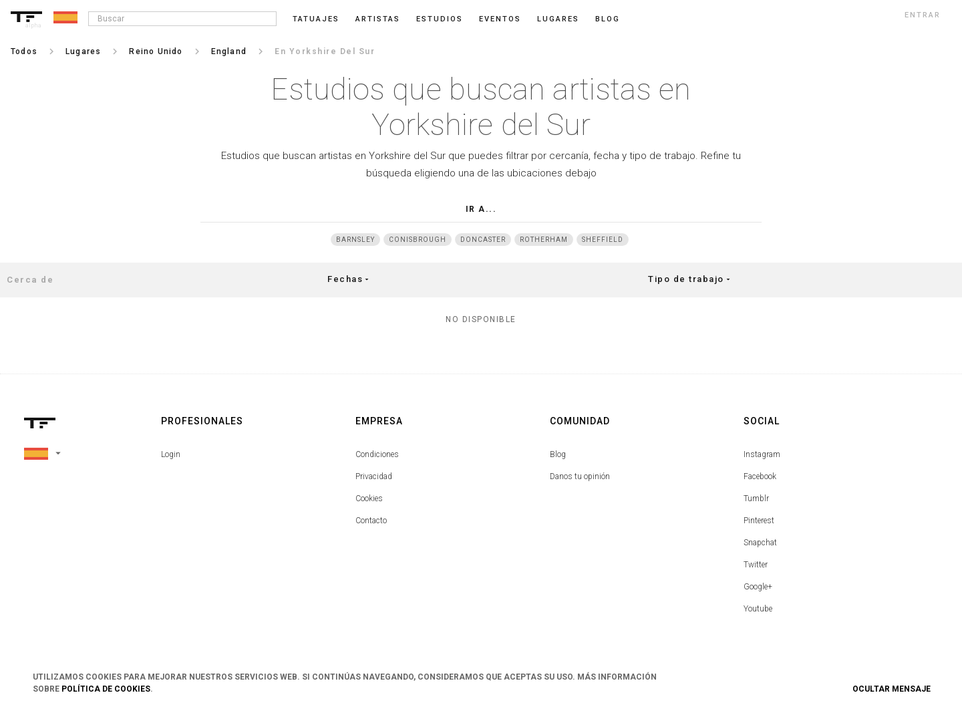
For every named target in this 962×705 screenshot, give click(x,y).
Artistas (377, 19)
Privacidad (373, 476)
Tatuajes (316, 19)
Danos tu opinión (580, 476)
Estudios (439, 19)
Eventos (500, 19)
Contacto (371, 520)
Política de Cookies (105, 689)
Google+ (758, 586)
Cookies (369, 498)
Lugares (558, 19)
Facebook (760, 476)
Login (170, 454)
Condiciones (377, 454)
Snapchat (760, 542)
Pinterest (759, 520)
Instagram (762, 454)
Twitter (756, 564)
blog (607, 19)
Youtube (758, 608)
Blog (558, 454)
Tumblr (756, 498)
